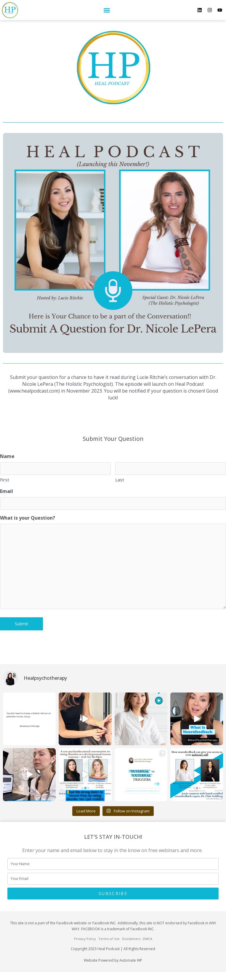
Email (6, 491)
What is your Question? (27, 518)
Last (119, 480)
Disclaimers (131, 938)
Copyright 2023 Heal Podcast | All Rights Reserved (113, 948)
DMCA (147, 938)
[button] (107, 10)
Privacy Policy (85, 938)
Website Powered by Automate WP (113, 960)
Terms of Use (109, 938)
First (4, 480)
